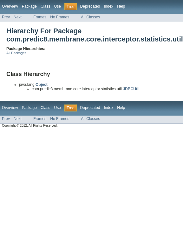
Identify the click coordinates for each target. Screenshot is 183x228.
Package (29, 6)
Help (121, 6)
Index (108, 6)
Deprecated (90, 6)
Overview (10, 6)
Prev (6, 17)
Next (18, 17)
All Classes (90, 17)
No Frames (59, 17)
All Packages (16, 53)
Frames (39, 17)
